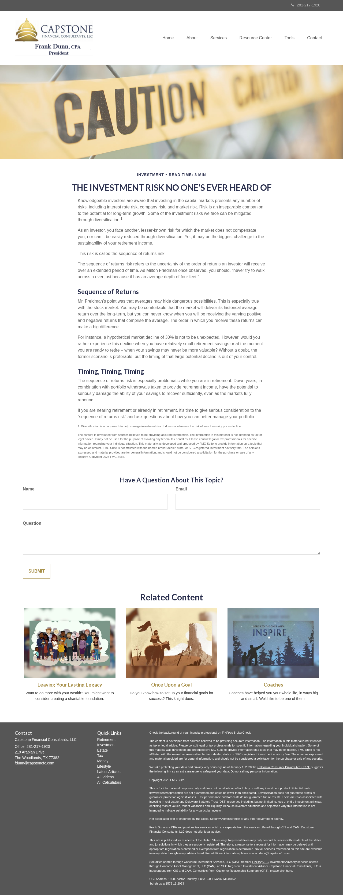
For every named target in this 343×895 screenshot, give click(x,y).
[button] (188, 37)
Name (29, 489)
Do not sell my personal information (254, 771)
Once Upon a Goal (171, 685)
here (289, 870)
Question (32, 523)
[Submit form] (36, 571)
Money (103, 761)
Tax (100, 755)
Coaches (273, 685)
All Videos (105, 777)
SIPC (265, 861)
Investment (106, 745)
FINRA (256, 861)
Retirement (106, 739)
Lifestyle (104, 766)
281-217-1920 (305, 5)
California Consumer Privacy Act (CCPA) (284, 767)
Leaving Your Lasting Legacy (70, 685)
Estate (102, 750)
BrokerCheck (242, 732)
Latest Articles (109, 772)
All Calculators (109, 782)
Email (181, 489)
